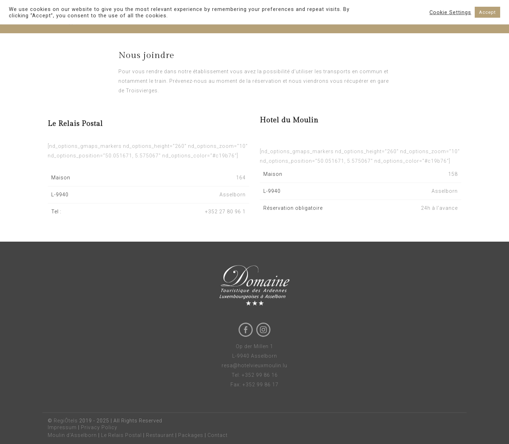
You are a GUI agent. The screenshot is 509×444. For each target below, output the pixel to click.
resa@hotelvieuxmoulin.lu (254, 365)
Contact (217, 435)
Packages (190, 435)
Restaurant (160, 435)
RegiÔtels (66, 420)
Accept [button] (487, 12)
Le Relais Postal (121, 435)
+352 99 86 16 (260, 375)
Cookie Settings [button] (450, 12)
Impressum (62, 427)
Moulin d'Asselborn (72, 435)
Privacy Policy (99, 427)
